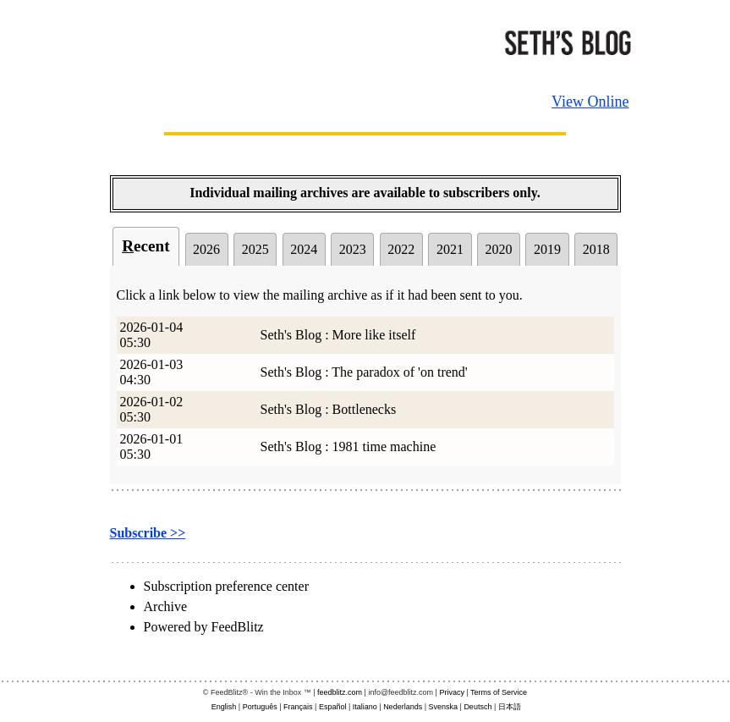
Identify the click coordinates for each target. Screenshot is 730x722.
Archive (166, 606)
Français (298, 707)
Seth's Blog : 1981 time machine (348, 446)
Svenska (443, 707)
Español (333, 707)
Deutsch (477, 707)
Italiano (365, 707)
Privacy (451, 692)
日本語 (509, 707)
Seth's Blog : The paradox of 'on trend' (364, 372)
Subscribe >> (148, 533)
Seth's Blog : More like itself (338, 335)
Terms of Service (498, 692)
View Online (590, 101)
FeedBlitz (237, 627)
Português (260, 707)
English (224, 707)
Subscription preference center (226, 586)
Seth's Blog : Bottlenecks (329, 409)
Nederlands (402, 707)
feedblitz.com (339, 692)
